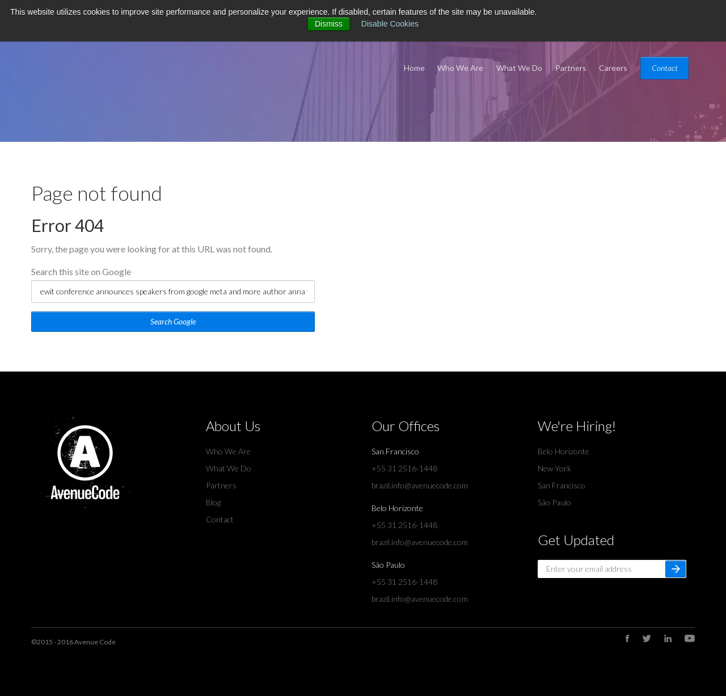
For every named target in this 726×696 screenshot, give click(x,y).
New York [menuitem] (554, 468)
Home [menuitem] (414, 68)
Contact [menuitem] (665, 68)
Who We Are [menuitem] (460, 68)
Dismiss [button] (329, 23)
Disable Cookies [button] (390, 23)
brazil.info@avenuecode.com (420, 485)
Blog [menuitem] (213, 502)
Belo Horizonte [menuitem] (563, 451)
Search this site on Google (81, 271)
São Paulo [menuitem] (554, 502)
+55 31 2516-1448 (404, 468)
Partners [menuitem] (570, 68)
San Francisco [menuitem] (561, 485)
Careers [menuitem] (613, 68)
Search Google (173, 321)
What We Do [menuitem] (519, 68)
